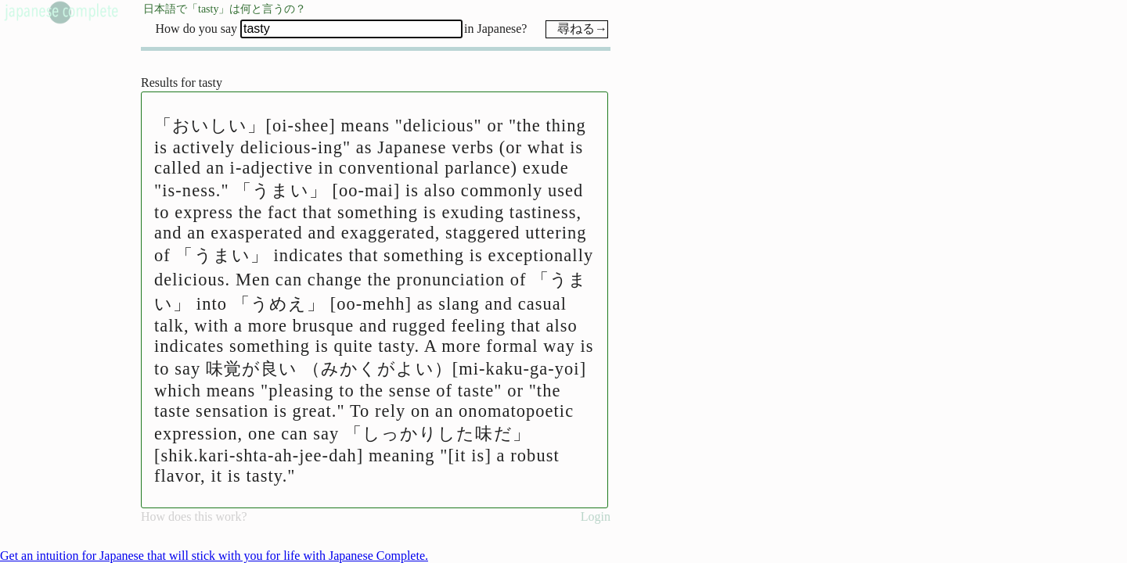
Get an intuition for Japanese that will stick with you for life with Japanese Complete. (214, 555)
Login (595, 516)
